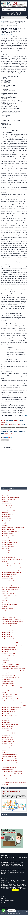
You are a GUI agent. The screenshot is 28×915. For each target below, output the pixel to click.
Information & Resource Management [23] (12, 645)
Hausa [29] (4, 610)
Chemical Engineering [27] (8, 535)
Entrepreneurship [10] (7, 578)
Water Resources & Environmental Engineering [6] (14, 782)
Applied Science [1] (6, 507)
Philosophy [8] (5, 713)
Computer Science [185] (7, 548)
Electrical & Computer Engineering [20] (11, 568)
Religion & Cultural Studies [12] (9, 741)
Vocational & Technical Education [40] (10, 780)
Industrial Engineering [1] (8, 636)
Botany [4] (4, 523)
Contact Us (3, 898)
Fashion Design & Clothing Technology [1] (11, 589)
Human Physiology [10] (7, 630)
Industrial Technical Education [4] (10, 643)
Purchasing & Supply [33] (8, 737)
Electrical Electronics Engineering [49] (11, 570)
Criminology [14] (6, 550)
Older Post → (24, 443)
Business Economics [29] (8, 529)
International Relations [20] (8, 655)
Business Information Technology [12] (11, 531)
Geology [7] (4, 606)
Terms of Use (4, 907)
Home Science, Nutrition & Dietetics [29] (11, 619)
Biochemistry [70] (6, 516)
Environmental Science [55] (8, 583)
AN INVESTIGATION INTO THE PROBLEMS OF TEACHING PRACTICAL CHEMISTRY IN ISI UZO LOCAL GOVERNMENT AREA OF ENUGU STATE (12, 866)
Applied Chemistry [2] (7, 505)
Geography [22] (5, 602)
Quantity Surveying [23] (7, 739)
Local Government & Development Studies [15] (13, 670)
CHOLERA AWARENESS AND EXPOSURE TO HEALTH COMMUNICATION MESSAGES (13, 870)
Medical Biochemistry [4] (8, 685)
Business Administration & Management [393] (13, 527)
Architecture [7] (5, 512)
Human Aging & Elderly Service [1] (10, 623)
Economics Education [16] (8, 565)
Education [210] (5, 555)
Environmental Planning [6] (8, 580)
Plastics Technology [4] (7, 726)
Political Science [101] (7, 728)
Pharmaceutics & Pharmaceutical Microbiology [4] (14, 705)
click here (24, 415)
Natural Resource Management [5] (10, 694)
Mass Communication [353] (8, 675)
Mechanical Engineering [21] (8, 683)
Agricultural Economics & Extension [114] (11, 497)
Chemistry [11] (5, 538)
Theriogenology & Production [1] (9, 763)
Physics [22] (5, 718)
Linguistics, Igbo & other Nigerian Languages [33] (13, 668)
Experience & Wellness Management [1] (11, 587)
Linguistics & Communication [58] (10, 666)
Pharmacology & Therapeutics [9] (10, 709)
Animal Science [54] (6, 503)
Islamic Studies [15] (6, 660)
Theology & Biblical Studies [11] (9, 760)
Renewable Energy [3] (7, 743)
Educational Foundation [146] (8, 557)
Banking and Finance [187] (8, 514)
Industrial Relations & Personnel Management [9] (13, 640)
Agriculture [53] (5, 495)
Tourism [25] (5, 765)
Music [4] (4, 692)
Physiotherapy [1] (6, 722)
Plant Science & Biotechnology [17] (10, 724)
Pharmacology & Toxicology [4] (9, 711)
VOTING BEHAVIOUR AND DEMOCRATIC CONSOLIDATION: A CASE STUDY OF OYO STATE (12, 862)
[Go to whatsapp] (3, 910)
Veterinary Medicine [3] (7, 769)
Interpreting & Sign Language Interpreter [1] (12, 658)
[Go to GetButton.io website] (3, 913)
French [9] (4, 600)
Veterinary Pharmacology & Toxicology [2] (12, 773)
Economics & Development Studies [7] (11, 563)
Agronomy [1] (5, 501)
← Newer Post (4, 443)
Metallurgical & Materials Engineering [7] (12, 688)
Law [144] (4, 662)
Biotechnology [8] (6, 520)
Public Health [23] (6, 735)
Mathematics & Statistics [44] (8, 681)
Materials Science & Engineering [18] (10, 677)
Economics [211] (5, 561)
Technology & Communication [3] (9, 756)
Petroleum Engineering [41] (8, 700)
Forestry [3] (5, 598)
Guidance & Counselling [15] (8, 608)
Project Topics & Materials (7, 900)
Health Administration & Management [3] (11, 613)
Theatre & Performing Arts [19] (9, 758)
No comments (9, 35)
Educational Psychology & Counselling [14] (12, 559)
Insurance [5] (5, 651)
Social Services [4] (6, 748)
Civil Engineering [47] (7, 540)
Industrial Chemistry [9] (7, 632)
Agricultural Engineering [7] (8, 499)
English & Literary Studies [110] (9, 574)
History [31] (4, 615)
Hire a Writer (4, 902)
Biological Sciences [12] (7, 518)
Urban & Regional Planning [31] (9, 767)
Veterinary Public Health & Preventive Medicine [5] (14, 778)
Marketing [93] (5, 673)
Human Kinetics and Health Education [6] (11, 628)
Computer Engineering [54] (8, 546)
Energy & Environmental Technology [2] (11, 572)
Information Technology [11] (8, 647)
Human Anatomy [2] (6, 625)
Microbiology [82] (6, 690)
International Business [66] (8, 653)
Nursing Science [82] (7, 696)
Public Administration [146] (8, 733)
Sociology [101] (5, 750)
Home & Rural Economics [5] (8, 617)
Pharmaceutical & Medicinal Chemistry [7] (12, 703)
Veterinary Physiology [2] (8, 775)
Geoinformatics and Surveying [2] (10, 604)
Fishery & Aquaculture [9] (8, 593)
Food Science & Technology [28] (9, 595)
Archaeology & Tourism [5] (8, 510)
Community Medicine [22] (8, 544)
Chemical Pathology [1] (7, 533)
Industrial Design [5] (6, 634)
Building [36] (5, 525)
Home (2, 21)
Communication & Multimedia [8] (9, 542)
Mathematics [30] (6, 679)
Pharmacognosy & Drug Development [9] (11, 707)
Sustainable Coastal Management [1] (10, 754)
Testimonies (4, 905)
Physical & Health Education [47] (9, 715)
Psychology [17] (5, 730)
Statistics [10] (5, 752)
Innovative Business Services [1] (9, 649)
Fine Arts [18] (5, 591)
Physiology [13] (5, 720)
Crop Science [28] (6, 553)
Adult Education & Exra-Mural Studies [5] (11, 493)
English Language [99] (7, 576)
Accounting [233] (6, 490)
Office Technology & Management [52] (11, 698)
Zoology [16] (5, 784)
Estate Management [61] (7, 585)
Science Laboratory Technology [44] (10, 745)
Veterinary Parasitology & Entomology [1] (12, 771)
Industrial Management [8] (8, 638)
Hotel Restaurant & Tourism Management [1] (12, 621)
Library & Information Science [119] (10, 664)
